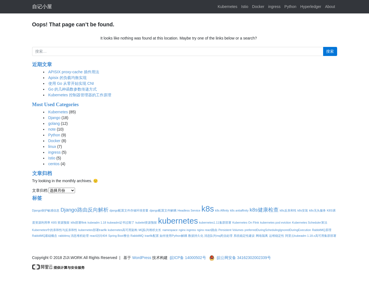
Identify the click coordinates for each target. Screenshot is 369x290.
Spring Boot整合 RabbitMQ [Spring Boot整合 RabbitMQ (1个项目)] (126, 235)
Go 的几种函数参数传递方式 (72, 89)
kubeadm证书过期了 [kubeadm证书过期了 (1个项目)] (120, 222)
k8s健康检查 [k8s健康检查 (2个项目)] (264, 210)
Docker (258, 6)
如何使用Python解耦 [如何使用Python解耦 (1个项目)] (173, 235)
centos (54, 164)
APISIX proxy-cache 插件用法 (73, 72)
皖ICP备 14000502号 (188, 257)
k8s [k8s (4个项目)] (207, 208)
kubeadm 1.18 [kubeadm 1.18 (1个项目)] (97, 222)
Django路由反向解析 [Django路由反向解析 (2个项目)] (84, 210)
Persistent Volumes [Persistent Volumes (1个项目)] (230, 230)
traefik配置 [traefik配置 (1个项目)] (152, 235)
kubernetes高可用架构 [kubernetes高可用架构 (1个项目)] (123, 230)
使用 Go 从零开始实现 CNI (71, 83)
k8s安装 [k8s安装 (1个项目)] (302, 210)
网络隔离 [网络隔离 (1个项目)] (262, 235)
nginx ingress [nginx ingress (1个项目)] (187, 230)
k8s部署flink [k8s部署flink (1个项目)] (79, 222)
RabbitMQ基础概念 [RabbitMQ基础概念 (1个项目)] (44, 235)
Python (290, 6)
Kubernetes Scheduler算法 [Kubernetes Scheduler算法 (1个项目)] (309, 222)
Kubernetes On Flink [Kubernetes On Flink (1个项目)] (245, 222)
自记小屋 (42, 6)
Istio (244, 6)
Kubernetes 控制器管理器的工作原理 (80, 95)
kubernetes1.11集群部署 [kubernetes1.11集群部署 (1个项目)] (215, 222)
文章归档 (40, 190)
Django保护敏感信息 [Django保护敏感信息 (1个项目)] (46, 210)
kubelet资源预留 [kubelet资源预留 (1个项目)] (146, 222)
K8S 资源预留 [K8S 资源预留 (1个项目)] (60, 222)
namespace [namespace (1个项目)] (169, 230)
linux (52, 146)
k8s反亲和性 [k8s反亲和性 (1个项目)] (288, 210)
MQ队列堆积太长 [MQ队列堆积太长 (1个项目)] (149, 230)
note (52, 129)
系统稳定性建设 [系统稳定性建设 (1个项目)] (244, 235)
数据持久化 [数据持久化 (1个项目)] (195, 235)
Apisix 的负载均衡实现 (67, 77)
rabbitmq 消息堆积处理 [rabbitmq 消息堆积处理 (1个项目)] (73, 235)
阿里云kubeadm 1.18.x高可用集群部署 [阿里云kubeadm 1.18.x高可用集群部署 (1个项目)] (310, 235)
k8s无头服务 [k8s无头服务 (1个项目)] (317, 210)
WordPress (141, 257)
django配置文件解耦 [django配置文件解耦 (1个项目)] (162, 210)
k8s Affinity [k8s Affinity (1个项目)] (222, 210)
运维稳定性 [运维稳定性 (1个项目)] (276, 235)
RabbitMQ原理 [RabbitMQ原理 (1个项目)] (321, 230)
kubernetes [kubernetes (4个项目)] (178, 220)
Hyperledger (310, 6)
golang (54, 123)
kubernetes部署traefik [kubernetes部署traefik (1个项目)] (92, 230)
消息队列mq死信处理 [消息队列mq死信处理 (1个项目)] (218, 235)
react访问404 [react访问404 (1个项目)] (98, 235)
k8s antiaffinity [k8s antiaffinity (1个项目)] (239, 210)
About (330, 6)
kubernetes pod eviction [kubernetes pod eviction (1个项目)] (275, 222)
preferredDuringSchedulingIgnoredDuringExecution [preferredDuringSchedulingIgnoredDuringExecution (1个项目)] (278, 230)
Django (54, 118)
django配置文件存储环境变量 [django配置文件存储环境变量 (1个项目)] (128, 210)
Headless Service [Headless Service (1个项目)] (188, 210)
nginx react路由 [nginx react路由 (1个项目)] (207, 230)
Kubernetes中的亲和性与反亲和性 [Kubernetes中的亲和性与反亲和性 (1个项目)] (54, 230)
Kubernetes (227, 6)
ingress (274, 6)
